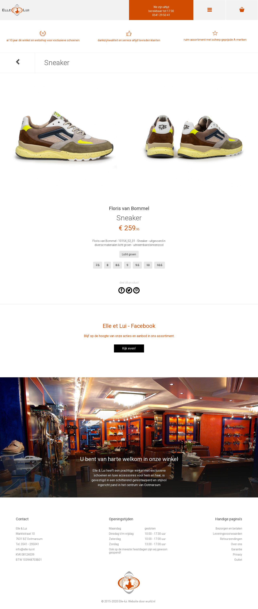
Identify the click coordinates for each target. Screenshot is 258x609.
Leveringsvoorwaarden (227, 533)
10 (148, 265)
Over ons (236, 544)
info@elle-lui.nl (25, 549)
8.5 (117, 265)
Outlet (238, 559)
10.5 (159, 265)
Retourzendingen (231, 539)
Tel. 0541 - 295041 (27, 544)
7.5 (98, 265)
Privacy (237, 554)
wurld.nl (150, 601)
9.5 (137, 265)
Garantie (236, 549)
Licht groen (129, 254)
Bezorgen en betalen (229, 528)
